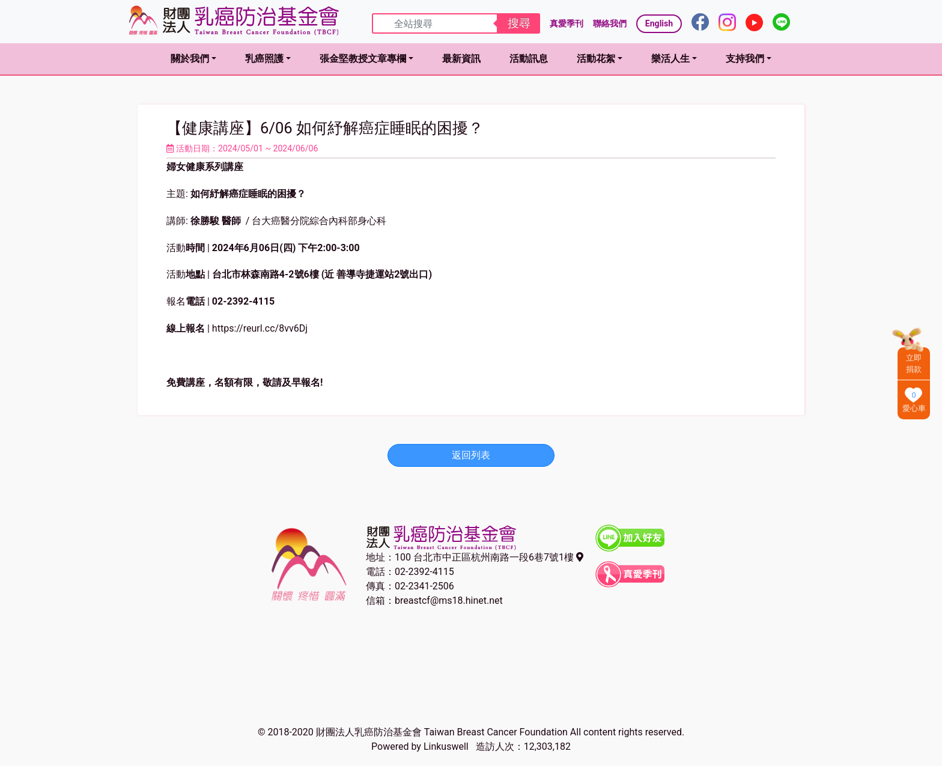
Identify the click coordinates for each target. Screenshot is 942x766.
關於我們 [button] (190, 58)
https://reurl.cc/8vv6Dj (260, 328)
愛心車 (914, 408)
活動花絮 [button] (596, 58)
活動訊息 (528, 58)
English (659, 23)
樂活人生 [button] (670, 58)
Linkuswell (446, 746)
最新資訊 (461, 58)
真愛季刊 (566, 23)
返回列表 (471, 455)
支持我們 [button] (745, 58)
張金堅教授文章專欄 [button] (363, 58)
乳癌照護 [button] (264, 58)
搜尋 (519, 23)
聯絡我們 (610, 23)
